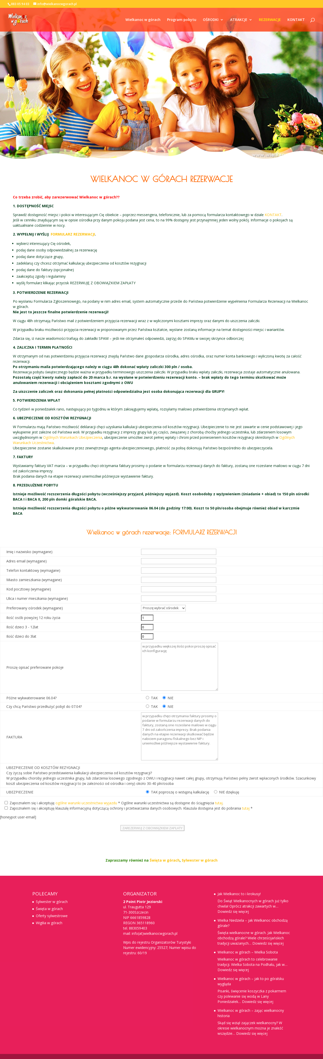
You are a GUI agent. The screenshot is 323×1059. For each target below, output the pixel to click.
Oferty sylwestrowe (52, 915)
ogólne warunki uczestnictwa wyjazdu (86, 802)
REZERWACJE (270, 20)
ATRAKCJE (238, 20)
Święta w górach (165, 860)
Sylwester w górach (200, 860)
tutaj (219, 802)
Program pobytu (181, 20)
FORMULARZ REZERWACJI (73, 234)
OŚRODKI (211, 20)
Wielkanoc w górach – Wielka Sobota (248, 952)
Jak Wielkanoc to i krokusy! (239, 893)
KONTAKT (296, 20)
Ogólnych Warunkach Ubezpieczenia (72, 437)
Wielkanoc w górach (142, 20)
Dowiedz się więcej (233, 911)
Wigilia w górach (49, 922)
